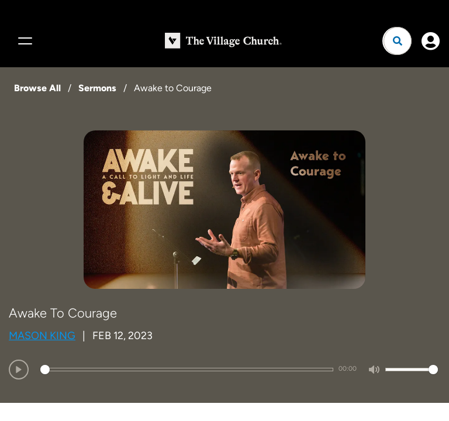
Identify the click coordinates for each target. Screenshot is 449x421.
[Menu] (23, 41)
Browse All (37, 88)
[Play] (19, 369)
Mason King (42, 335)
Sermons (97, 88)
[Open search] (398, 41)
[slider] (186, 369)
